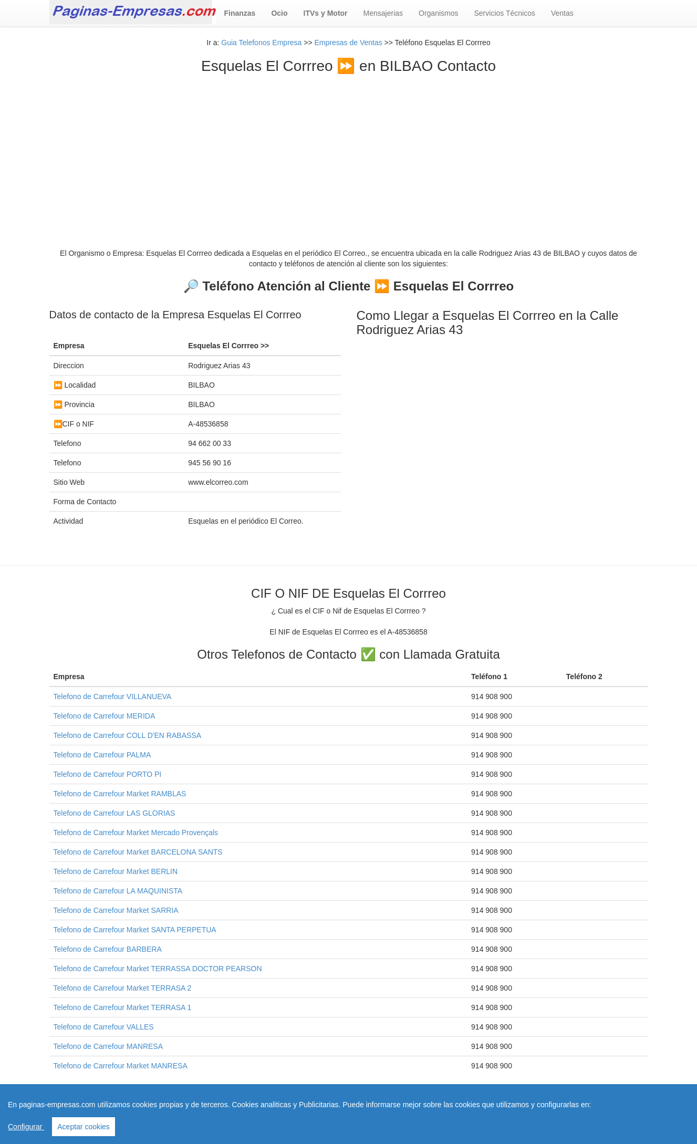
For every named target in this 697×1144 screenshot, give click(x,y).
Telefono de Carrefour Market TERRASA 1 (123, 1007)
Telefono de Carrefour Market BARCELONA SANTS (138, 852)
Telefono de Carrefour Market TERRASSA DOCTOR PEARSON (158, 968)
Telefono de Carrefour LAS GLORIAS (114, 813)
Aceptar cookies (83, 1126)
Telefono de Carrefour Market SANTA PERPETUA (135, 929)
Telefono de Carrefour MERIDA (104, 716)
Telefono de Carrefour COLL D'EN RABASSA (128, 735)
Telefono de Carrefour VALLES (104, 1027)
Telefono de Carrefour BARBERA (108, 949)
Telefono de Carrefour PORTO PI (108, 774)
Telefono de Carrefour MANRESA (108, 1046)
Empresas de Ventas (348, 42)
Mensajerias (383, 13)
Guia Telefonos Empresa (261, 42)
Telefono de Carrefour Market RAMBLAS (120, 793)
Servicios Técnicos (504, 13)
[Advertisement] (348, 153)
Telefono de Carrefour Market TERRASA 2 (123, 988)
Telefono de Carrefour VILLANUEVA (113, 696)
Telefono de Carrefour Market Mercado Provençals (136, 832)
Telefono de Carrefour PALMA (102, 755)
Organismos (438, 13)
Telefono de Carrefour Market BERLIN (116, 871)
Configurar (26, 1126)
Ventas (562, 13)
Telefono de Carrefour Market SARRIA (116, 910)
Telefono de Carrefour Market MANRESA (121, 1066)
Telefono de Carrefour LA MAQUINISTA (118, 891)
